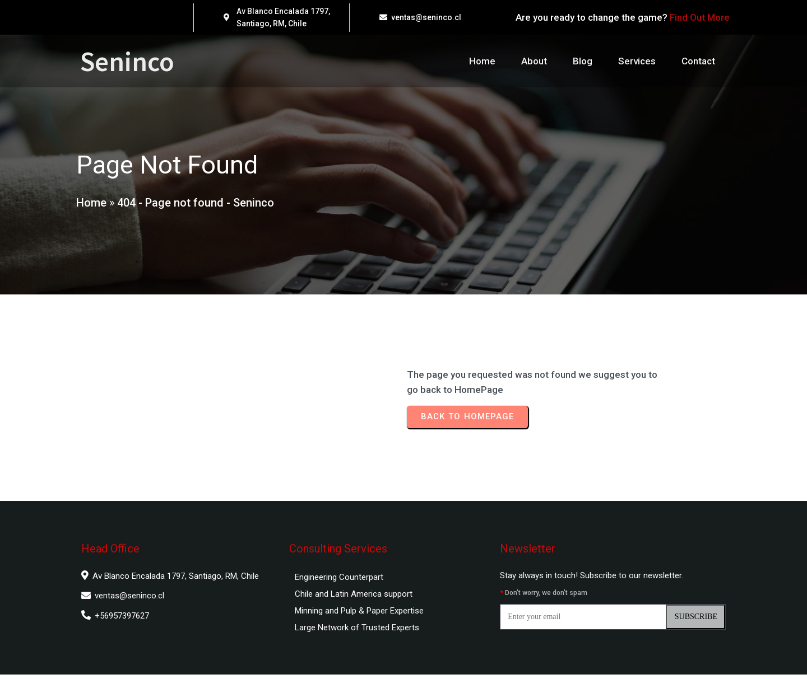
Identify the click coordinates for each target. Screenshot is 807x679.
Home (91, 205)
